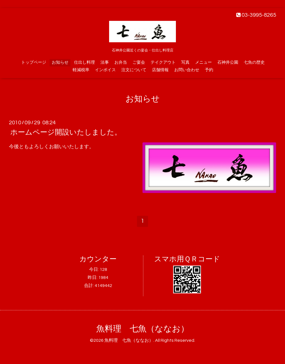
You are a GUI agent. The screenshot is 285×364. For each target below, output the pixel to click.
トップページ (33, 62)
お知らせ (60, 62)
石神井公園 (227, 62)
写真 (185, 62)
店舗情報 (160, 70)
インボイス (105, 70)
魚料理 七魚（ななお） (142, 329)
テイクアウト (163, 62)
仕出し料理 (84, 62)
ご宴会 (138, 62)
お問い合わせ (186, 70)
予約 (209, 70)
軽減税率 (81, 70)
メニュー (203, 62)
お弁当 (120, 62)
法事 (104, 62)
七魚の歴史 (254, 62)
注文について (133, 70)
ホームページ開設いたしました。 (66, 132)
